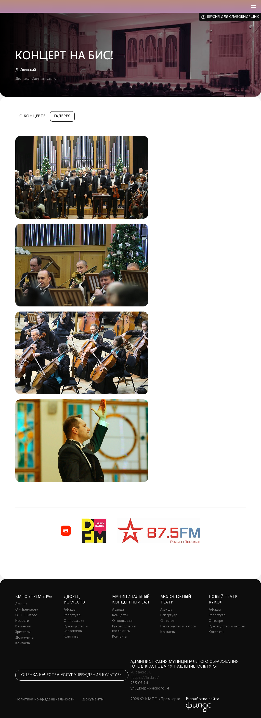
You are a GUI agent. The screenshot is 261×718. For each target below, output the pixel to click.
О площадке (74, 621)
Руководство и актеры (178, 626)
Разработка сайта (202, 699)
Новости (22, 621)
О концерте (32, 116)
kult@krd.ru (140, 672)
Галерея (62, 116)
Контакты (22, 643)
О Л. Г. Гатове (26, 615)
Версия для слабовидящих (233, 17)
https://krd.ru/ (144, 678)
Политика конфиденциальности (45, 699)
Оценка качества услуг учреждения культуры (72, 675)
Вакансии (23, 626)
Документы (24, 638)
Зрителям (23, 632)
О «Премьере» (26, 610)
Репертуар (72, 615)
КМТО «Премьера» (33, 597)
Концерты (120, 615)
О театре (167, 621)
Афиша (21, 604)
